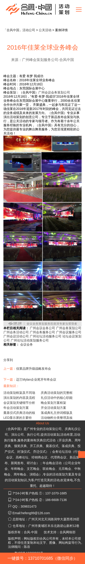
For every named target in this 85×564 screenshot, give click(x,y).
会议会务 (26, 344)
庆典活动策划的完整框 (57, 393)
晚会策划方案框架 (53, 403)
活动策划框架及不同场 (19, 393)
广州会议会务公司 (42, 328)
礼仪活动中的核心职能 (57, 398)
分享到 (8, 360)
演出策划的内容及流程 (19, 398)
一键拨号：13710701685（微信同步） (42, 558)
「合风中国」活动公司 (19, 30)
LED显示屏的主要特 (17, 418)
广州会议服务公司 (68, 332)
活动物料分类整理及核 (57, 418)
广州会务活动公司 (16, 332)
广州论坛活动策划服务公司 (30, 340)
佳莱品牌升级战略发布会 (33, 368)
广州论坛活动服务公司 (45, 336)
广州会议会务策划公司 (54, 92)
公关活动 (45, 30)
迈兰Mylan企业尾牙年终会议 (36, 379)
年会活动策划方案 (16, 408)
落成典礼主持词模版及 (57, 413)
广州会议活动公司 (16, 336)
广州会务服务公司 (42, 332)
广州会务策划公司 (68, 328)
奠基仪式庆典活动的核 (19, 413)
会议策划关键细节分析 (19, 403)
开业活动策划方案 (53, 408)
